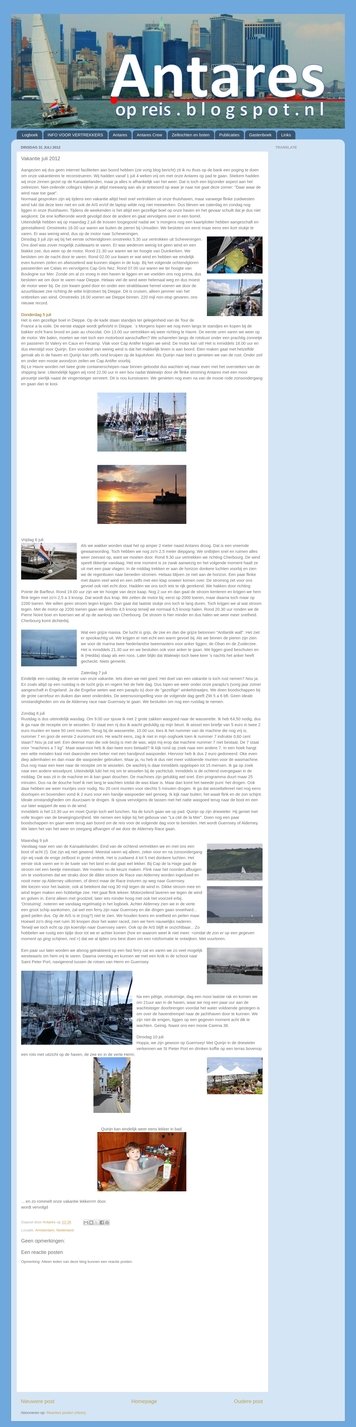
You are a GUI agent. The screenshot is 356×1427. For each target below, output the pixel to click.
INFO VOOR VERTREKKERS (75, 134)
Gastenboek (260, 134)
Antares (120, 134)
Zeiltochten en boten (191, 134)
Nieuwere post (38, 1401)
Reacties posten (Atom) (66, 1413)
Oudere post (248, 1401)
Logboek (30, 134)
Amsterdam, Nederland (54, 1230)
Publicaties (229, 134)
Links (286, 134)
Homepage (144, 1401)
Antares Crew (149, 134)
